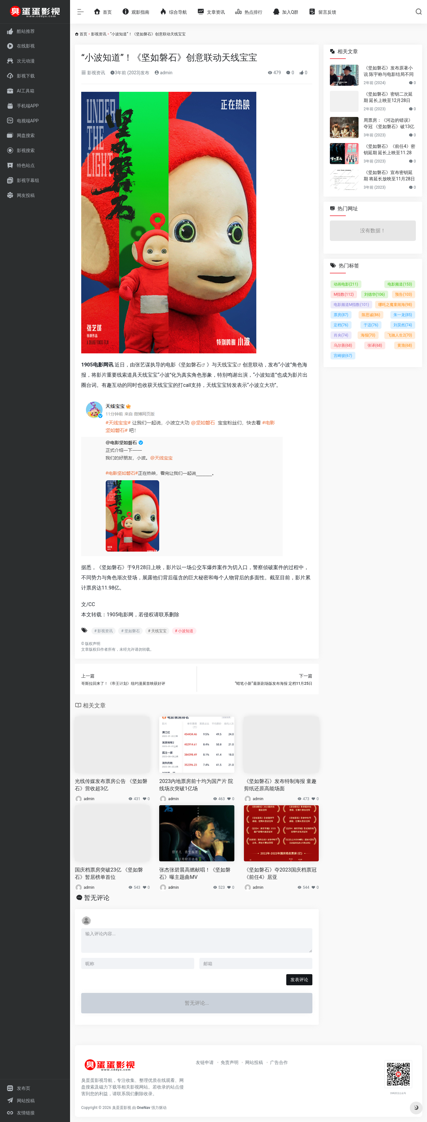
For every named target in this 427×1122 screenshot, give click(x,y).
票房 (341, 315)
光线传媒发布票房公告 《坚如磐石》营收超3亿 (111, 785)
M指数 (344, 294)
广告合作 (279, 1062)
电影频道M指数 (351, 304)
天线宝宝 (227, 365)
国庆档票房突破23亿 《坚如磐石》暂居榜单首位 (109, 873)
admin (163, 72)
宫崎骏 (343, 355)
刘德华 (374, 294)
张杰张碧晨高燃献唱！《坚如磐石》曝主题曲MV (195, 873)
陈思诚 (371, 315)
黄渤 (404, 345)
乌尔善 (343, 345)
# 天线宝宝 (157, 631)
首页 (83, 34)
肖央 (341, 335)
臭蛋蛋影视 (121, 1107)
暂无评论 (97, 897)
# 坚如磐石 (130, 631)
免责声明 (229, 1062)
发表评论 (299, 979)
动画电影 (346, 284)
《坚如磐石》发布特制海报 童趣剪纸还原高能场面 (280, 785)
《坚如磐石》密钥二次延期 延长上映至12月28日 (388, 97)
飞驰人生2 (400, 335)
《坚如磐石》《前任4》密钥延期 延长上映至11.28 (389, 149)
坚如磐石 (191, 365)
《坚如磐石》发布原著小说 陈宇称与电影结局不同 (389, 71)
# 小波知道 (184, 631)
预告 (403, 294)
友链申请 (205, 1062)
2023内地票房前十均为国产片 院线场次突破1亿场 (196, 785)
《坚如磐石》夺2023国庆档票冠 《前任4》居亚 (280, 873)
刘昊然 (403, 325)
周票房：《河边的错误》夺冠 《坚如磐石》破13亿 (389, 123)
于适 (371, 325)
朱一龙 (403, 315)
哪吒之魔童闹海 (395, 304)
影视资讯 (98, 34)
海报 (368, 335)
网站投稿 (254, 1062)
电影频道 (400, 284)
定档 (341, 325)
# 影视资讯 (103, 631)
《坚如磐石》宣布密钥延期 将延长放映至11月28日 (389, 175)
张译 (374, 345)
